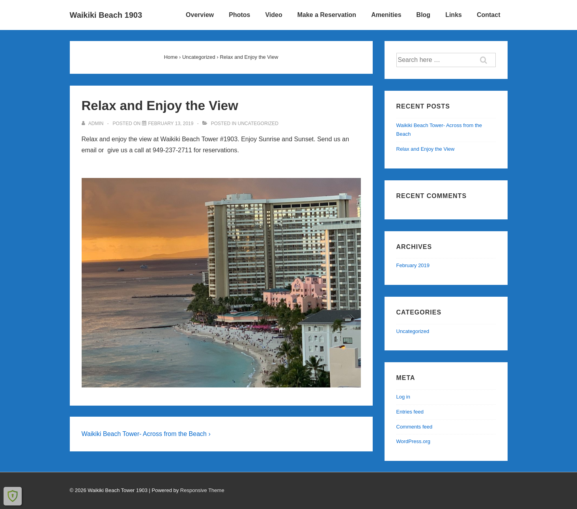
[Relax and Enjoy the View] (171, 123)
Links (453, 14)
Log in (403, 397)
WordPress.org (413, 441)
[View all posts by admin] (93, 123)
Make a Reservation (326, 14)
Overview (200, 14)
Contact (488, 14)
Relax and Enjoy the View (425, 149)
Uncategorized (258, 123)
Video (273, 14)
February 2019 (413, 265)
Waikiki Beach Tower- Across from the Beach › (146, 433)
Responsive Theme (202, 490)
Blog (423, 14)
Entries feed (410, 412)
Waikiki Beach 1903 (106, 15)
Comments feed (414, 427)
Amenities (386, 14)
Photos (239, 14)
